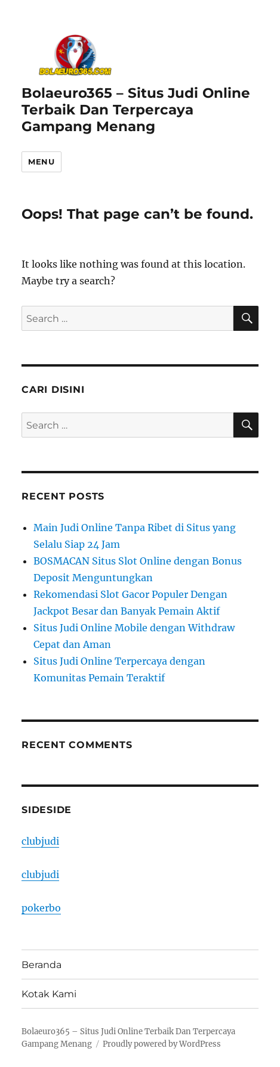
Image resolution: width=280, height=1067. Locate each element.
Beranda (41, 964)
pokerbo (41, 908)
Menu (41, 161)
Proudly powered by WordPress (162, 1044)
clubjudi (40, 841)
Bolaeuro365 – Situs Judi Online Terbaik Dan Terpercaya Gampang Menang (135, 110)
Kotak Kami (48, 994)
